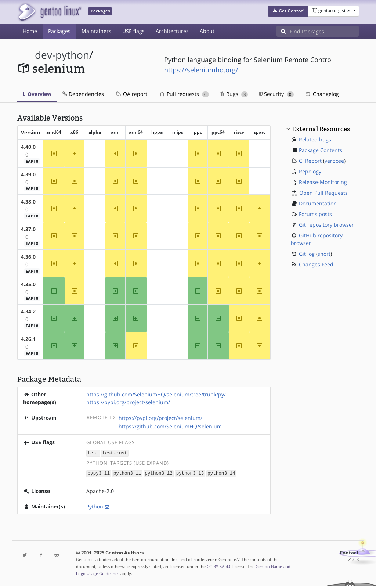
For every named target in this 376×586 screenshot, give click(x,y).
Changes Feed (316, 264)
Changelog (322, 93)
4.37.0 (28, 229)
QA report (131, 93)
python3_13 (190, 473)
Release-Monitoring (323, 182)
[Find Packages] (324, 31)
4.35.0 (28, 284)
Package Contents (320, 150)
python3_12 (159, 473)
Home (30, 31)
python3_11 (127, 473)
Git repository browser (326, 224)
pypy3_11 (99, 473)
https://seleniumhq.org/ (201, 69)
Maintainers (96, 31)
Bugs (234, 93)
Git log (307, 253)
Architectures (172, 31)
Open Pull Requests (323, 192)
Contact (349, 552)
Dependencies (83, 93)
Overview (37, 93)
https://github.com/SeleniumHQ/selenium (170, 426)
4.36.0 (28, 256)
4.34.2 (28, 311)
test (93, 453)
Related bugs (315, 139)
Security (276, 93)
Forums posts (315, 214)
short (324, 253)
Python (94, 505)
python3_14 (221, 473)
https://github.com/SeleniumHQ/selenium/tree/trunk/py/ (156, 394)
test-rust (114, 453)
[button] (288, 11)
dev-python (62, 55)
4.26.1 (28, 338)
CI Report (310, 160)
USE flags (133, 31)
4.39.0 (28, 174)
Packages (59, 31)
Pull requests (184, 93)
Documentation (318, 203)
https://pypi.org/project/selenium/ (128, 402)
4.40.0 (28, 146)
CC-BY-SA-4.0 (219, 565)
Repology (310, 171)
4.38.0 (28, 201)
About (207, 31)
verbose (334, 160)
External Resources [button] (321, 129)
